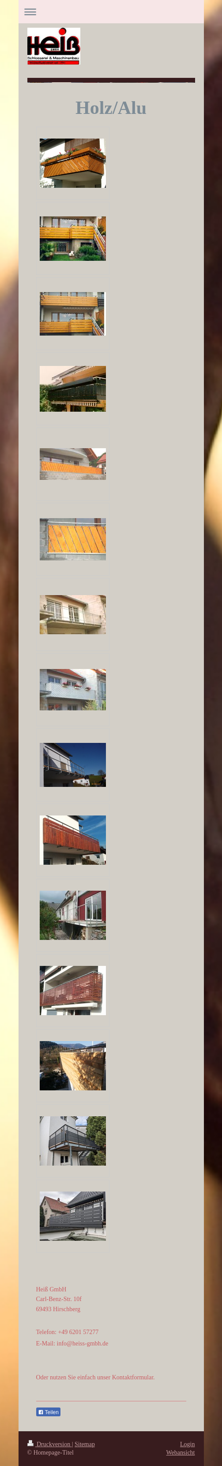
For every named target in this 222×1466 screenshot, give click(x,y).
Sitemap (85, 1444)
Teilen (48, 1412)
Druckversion (49, 1444)
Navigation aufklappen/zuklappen (111, 11)
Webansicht (180, 1452)
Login (187, 1444)
